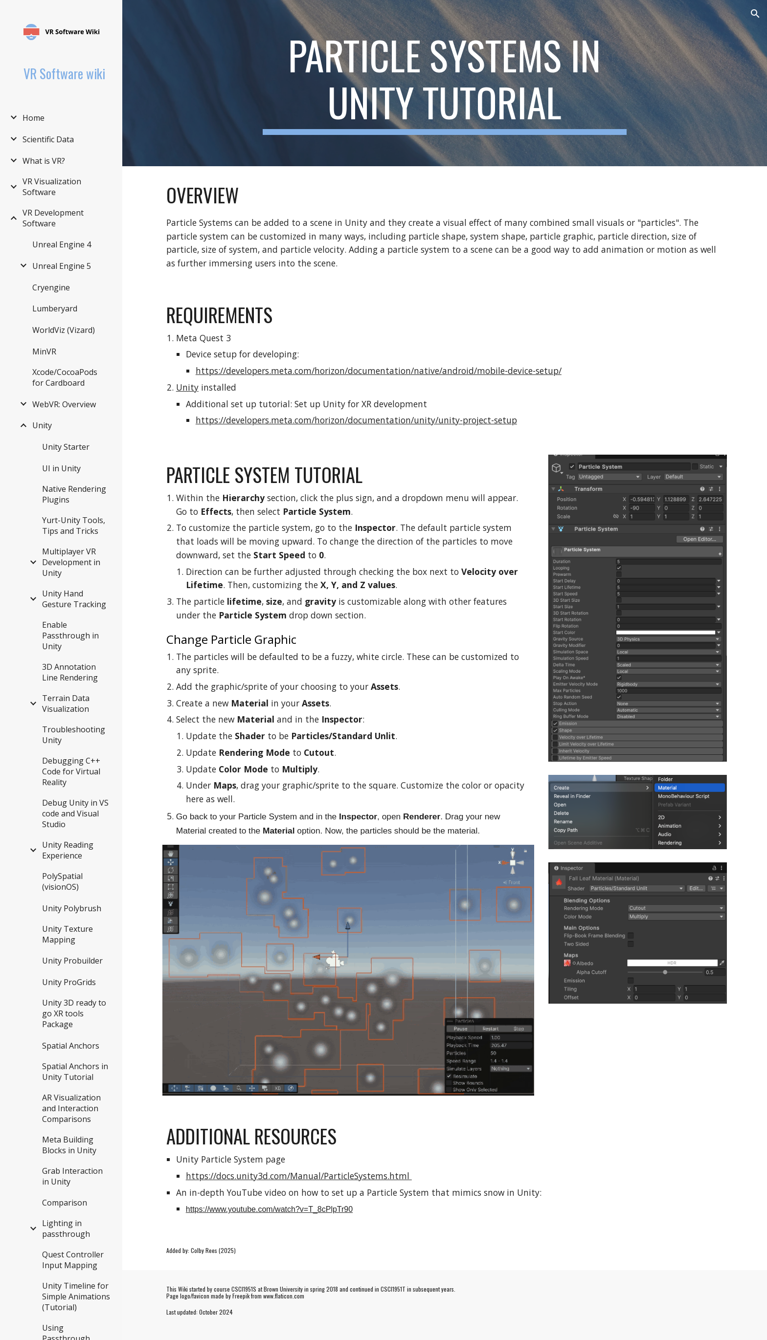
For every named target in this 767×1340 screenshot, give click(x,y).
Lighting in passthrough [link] (66, 1228)
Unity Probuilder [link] (72, 960)
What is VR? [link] (44, 160)
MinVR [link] (44, 351)
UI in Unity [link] (61, 468)
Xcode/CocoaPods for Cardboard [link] (64, 377)
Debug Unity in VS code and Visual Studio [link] (75, 813)
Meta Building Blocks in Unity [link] (69, 1145)
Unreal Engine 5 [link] (61, 266)
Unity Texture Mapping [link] (67, 934)
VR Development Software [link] (53, 218)
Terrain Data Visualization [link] (66, 703)
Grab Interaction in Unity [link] (72, 1176)
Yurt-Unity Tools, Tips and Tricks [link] (73, 525)
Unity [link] (42, 425)
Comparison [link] (64, 1202)
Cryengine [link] (51, 287)
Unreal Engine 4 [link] (61, 244)
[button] (755, 13)
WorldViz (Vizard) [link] (63, 330)
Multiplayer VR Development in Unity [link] (71, 562)
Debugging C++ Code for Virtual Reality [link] (71, 771)
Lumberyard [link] (54, 308)
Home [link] (34, 117)
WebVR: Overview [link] (64, 404)
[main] (445, 83)
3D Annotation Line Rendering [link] (70, 672)
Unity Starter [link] (66, 446)
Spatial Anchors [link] (70, 1045)
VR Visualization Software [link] (52, 187)
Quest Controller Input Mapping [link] (73, 1260)
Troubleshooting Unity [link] (73, 735)
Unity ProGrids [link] (69, 982)
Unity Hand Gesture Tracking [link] (74, 599)
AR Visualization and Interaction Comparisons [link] (71, 1108)
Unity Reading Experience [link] (67, 850)
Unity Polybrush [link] (71, 908)
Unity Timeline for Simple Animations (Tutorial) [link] (76, 1296)
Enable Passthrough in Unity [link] (70, 635)
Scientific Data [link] (48, 139)
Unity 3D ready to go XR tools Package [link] (74, 1013)
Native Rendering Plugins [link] (74, 494)
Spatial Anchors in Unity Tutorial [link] (75, 1071)
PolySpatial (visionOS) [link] (62, 881)
